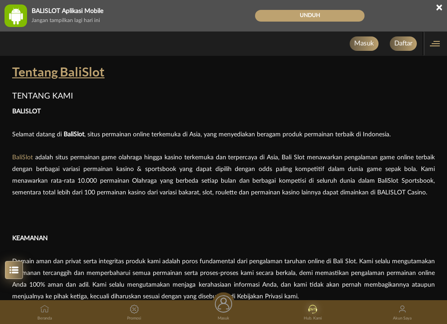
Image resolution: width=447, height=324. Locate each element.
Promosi (134, 312)
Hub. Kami (313, 312)
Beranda (44, 312)
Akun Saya (402, 312)
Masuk (364, 43)
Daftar (403, 43)
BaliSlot (23, 157)
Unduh (310, 15)
